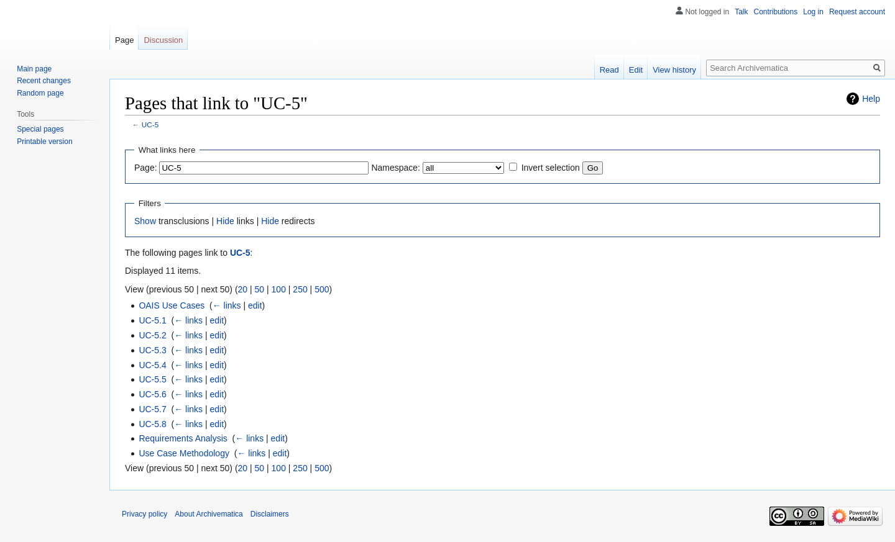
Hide (225, 221)
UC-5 (150, 124)
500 (321, 289)
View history (674, 70)
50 (260, 289)
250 (300, 289)
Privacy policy (144, 514)
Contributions (776, 11)
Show (145, 221)
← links (227, 305)
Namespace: (395, 168)
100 (279, 289)
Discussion (163, 40)
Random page (40, 93)
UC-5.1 (152, 320)
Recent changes (44, 80)
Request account (857, 11)
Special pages (40, 129)
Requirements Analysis (183, 438)
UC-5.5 (152, 379)
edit (255, 305)
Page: (145, 168)
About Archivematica (208, 514)
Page (124, 40)
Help (871, 99)
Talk (741, 11)
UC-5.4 (152, 365)
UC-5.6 (152, 394)
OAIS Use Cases (171, 305)
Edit (636, 70)
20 (243, 289)
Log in (813, 11)
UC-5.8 (152, 424)
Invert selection (550, 168)
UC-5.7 (152, 409)
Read (609, 70)
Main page (34, 69)
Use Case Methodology (184, 453)
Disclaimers (269, 514)
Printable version (44, 141)
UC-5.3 (152, 350)
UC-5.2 (152, 335)
